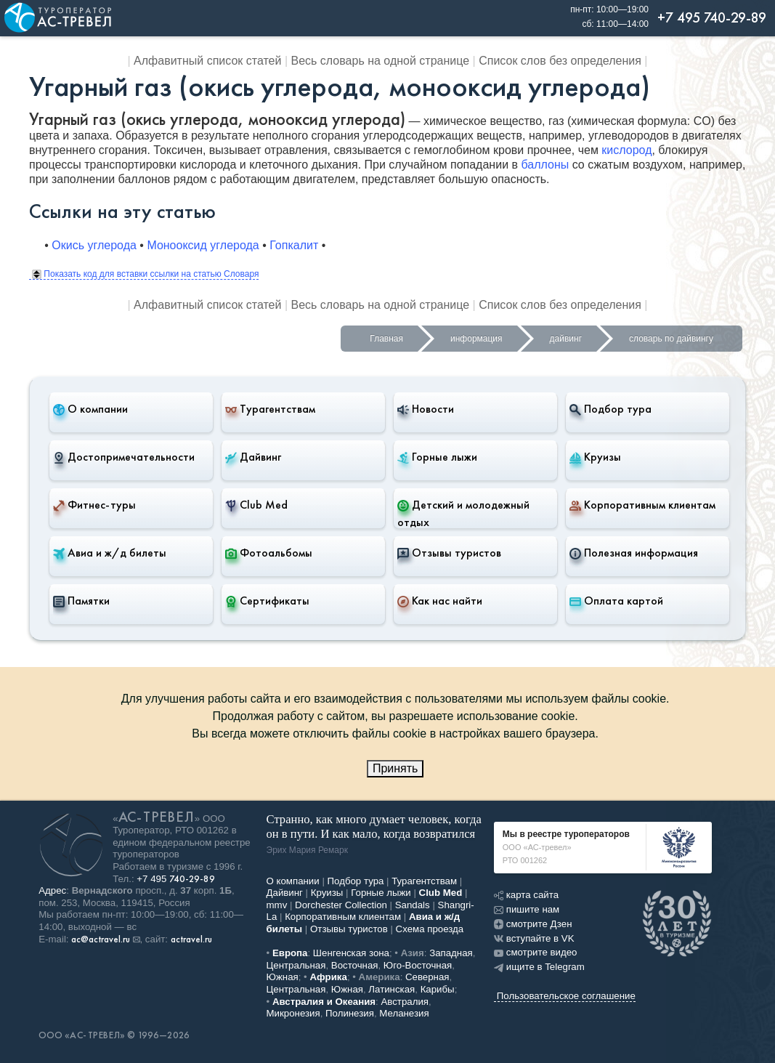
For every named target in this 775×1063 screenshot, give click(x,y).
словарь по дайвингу (671, 339)
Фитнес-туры (94, 505)
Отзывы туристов (449, 553)
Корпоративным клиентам (642, 505)
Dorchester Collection (341, 905)
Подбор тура (610, 409)
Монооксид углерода (203, 245)
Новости (425, 409)
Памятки (81, 601)
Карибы (438, 989)
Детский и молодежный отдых (463, 513)
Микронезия (293, 1013)
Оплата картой (616, 601)
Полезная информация (633, 553)
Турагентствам (270, 409)
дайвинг (566, 339)
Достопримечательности (124, 457)
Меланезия (404, 1013)
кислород (626, 150)
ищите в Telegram (539, 966)
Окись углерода (94, 245)
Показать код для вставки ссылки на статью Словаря (145, 274)
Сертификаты (267, 601)
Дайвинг (253, 457)
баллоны (545, 164)
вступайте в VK (534, 938)
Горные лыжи (437, 457)
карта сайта (526, 894)
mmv (277, 905)
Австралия (405, 1001)
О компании (90, 409)
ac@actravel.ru (100, 939)
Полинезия (349, 1013)
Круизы (595, 457)
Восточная (354, 965)
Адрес (52, 890)
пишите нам (526, 909)
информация (476, 339)
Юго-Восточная (418, 965)
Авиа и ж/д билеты (109, 553)
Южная (283, 976)
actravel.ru (191, 939)
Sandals (412, 905)
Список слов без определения (560, 60)
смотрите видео (535, 952)
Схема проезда (430, 928)
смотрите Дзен (533, 923)
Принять (395, 768)
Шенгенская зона (351, 952)
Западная (451, 952)
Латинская (391, 989)
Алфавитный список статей (207, 60)
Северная (427, 976)
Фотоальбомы (268, 553)
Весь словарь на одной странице (380, 60)
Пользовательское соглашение (566, 995)
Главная (386, 339)
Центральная (296, 965)
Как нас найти (439, 601)
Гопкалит (293, 245)
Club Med (256, 505)
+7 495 (176, 878)
